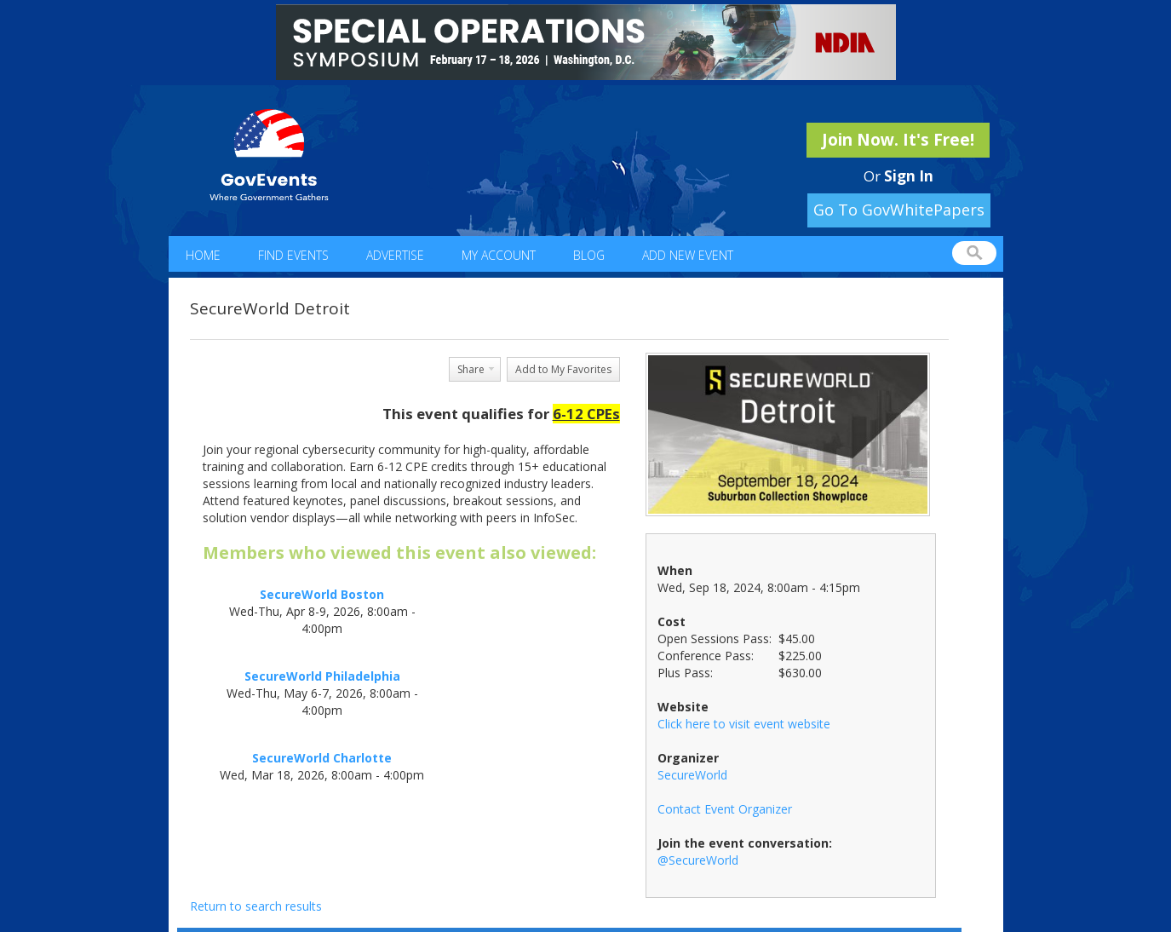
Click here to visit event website (743, 724)
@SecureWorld (697, 860)
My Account (499, 255)
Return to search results (256, 906)
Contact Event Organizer (724, 809)
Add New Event (687, 255)
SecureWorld (692, 775)
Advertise (395, 255)
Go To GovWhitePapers (898, 209)
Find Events (293, 255)
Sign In (908, 176)
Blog (589, 255)
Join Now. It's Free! (898, 140)
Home (203, 255)
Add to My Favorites (563, 369)
